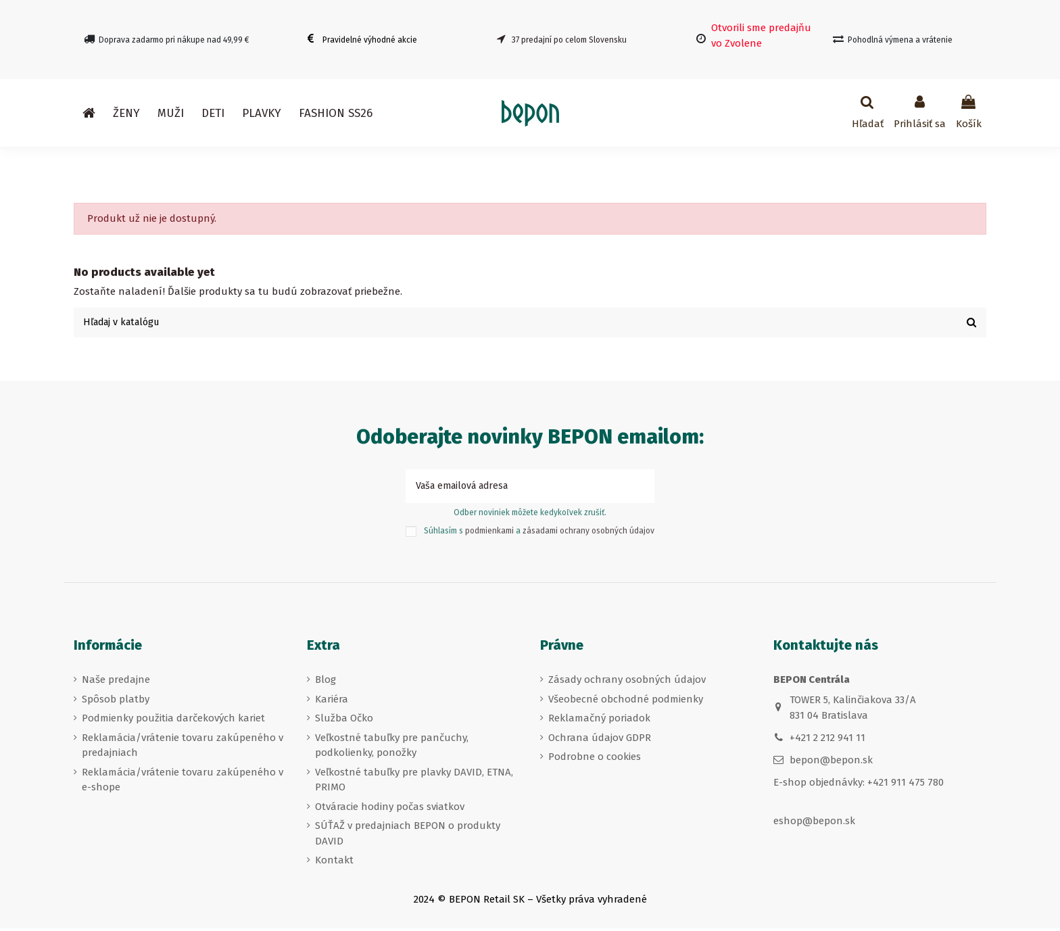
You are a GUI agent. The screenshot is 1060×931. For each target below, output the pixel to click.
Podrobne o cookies (594, 759)
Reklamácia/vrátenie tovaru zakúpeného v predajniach (182, 748)
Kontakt (334, 863)
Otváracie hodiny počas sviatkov (389, 809)
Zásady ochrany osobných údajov (627, 682)
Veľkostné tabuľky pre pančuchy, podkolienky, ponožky (391, 748)
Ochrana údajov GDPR (599, 740)
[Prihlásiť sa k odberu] (639, 488)
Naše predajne (116, 682)
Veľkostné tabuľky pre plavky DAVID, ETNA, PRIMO (414, 782)
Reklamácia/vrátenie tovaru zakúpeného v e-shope (182, 782)
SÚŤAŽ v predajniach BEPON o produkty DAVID (407, 836)
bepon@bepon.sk (831, 763)
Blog (325, 682)
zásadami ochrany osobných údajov (588, 533)
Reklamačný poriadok (599, 721)
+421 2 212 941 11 (827, 740)
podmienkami (489, 533)
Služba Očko (344, 721)
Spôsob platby (115, 702)
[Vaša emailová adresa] (515, 488)
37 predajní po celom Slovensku (569, 40)
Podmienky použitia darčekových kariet (173, 721)
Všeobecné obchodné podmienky (625, 702)
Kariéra (331, 702)
